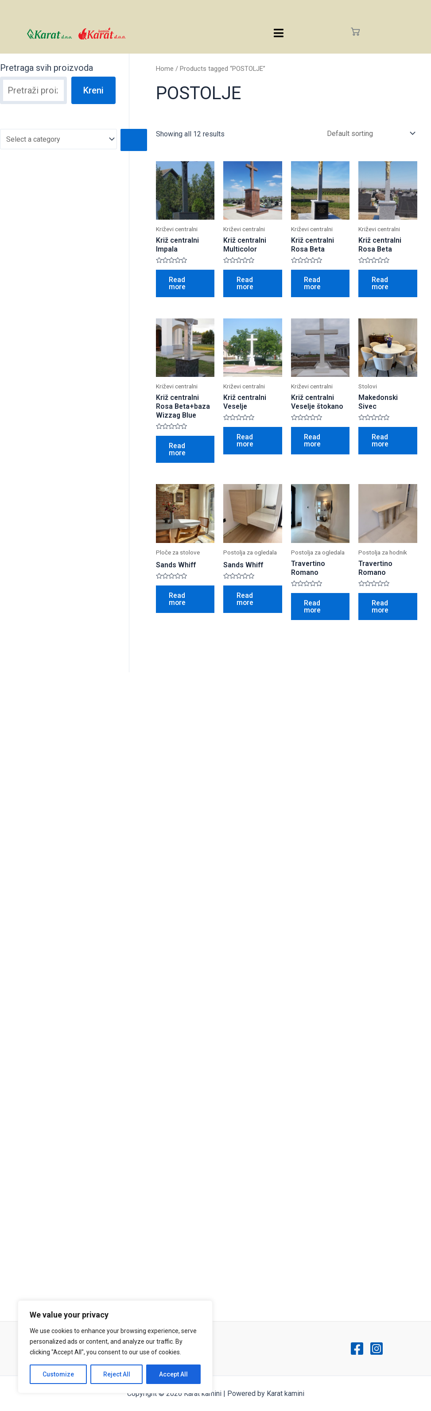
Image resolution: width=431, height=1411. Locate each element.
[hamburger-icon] (278, 33)
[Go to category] (134, 140)
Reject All (116, 1374)
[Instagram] (376, 1348)
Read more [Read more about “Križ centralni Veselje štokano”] (313, 441)
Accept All (173, 1374)
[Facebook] (357, 1348)
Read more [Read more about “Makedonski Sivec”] (380, 441)
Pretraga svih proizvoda (46, 67)
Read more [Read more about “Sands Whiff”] (177, 601)
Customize (58, 1374)
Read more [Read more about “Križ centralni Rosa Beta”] (313, 283)
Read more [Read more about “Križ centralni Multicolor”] (245, 283)
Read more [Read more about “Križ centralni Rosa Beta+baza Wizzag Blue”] (177, 450)
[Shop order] (369, 133)
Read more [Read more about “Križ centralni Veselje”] (245, 441)
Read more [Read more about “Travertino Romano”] (313, 608)
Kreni (93, 90)
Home (165, 69)
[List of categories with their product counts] (58, 139)
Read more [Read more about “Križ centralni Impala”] (177, 283)
